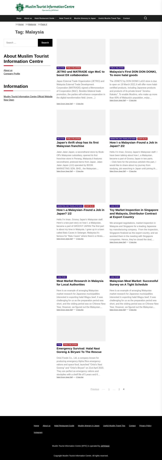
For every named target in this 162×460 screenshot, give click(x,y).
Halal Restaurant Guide (45, 18)
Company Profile (12, 74)
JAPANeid (105, 446)
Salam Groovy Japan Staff (65, 103)
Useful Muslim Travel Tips (109, 18)
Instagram (38, 432)
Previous (95, 389)
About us (28, 18)
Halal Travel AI (65, 18)
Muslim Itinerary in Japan (85, 18)
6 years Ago (79, 377)
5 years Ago (79, 103)
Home (19, 18)
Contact (126, 18)
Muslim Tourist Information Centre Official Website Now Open (28, 98)
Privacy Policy (145, 426)
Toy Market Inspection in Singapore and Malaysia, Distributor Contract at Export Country (134, 213)
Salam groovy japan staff (118, 242)
